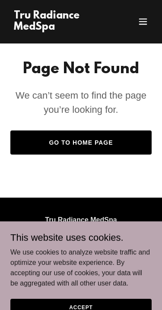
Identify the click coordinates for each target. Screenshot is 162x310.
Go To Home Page (81, 142)
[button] (143, 21)
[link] (60, 27)
